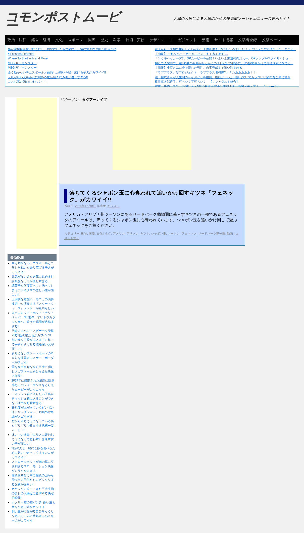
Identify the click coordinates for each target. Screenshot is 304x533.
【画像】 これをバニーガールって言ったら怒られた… (191, 54)
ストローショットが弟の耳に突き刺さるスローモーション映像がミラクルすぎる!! (33, 466)
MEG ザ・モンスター (22, 63)
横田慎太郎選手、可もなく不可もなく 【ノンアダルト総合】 (197, 82)
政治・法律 (17, 40)
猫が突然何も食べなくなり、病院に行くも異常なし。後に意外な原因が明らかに (62, 49)
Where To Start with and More (28, 58)
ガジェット (187, 40)
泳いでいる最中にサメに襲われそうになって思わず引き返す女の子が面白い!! (33, 439)
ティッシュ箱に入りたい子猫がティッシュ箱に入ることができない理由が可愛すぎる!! (33, 398)
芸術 (205, 40)
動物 (84, 233)
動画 (230, 233)
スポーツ (75, 40)
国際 (91, 40)
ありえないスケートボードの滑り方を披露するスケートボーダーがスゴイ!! (33, 358)
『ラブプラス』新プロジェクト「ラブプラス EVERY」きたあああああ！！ (205, 72)
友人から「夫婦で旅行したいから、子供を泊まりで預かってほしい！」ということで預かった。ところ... (225, 49)
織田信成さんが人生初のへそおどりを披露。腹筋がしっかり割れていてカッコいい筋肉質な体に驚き (222, 77)
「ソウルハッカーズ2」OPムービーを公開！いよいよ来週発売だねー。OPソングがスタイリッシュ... (223, 58)
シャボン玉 (158, 233)
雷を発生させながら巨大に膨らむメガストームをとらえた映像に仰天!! (33, 371)
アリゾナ (132, 233)
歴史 (104, 40)
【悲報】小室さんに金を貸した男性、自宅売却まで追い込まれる (198, 67)
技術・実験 (135, 40)
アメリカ (119, 233)
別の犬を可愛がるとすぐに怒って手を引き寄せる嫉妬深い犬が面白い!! (33, 344)
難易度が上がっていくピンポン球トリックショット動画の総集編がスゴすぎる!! (33, 412)
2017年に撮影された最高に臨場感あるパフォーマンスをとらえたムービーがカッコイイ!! (33, 385)
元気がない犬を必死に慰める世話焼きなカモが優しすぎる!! (48, 77)
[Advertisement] (152, 138)
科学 (117, 40)
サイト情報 (223, 40)
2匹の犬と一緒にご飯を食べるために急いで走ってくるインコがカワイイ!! (34, 452)
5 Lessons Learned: (21, 54)
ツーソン (174, 233)
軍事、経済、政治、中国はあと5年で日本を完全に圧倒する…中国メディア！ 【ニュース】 (217, 86)
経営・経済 (40, 40)
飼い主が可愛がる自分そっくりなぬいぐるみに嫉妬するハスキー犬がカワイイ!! (33, 516)
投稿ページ (271, 40)
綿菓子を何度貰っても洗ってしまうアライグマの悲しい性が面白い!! (33, 290)
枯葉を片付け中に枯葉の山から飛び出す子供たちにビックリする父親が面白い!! (33, 480)
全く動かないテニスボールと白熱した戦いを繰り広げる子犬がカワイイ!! (57, 72)
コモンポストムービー (62, 21)
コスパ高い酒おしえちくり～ (27, 82)
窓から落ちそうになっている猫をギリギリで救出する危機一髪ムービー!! (33, 425)
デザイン (157, 40)
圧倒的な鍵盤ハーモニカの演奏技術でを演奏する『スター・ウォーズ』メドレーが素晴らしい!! (34, 303)
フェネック (188, 233)
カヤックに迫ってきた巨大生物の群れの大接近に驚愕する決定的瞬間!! (33, 493)
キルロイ (113, 206)
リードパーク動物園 (211, 233)
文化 (59, 40)
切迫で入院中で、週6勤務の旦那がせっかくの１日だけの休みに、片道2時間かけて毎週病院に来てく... (224, 63)
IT (171, 40)
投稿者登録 (247, 40)
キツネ (144, 233)
